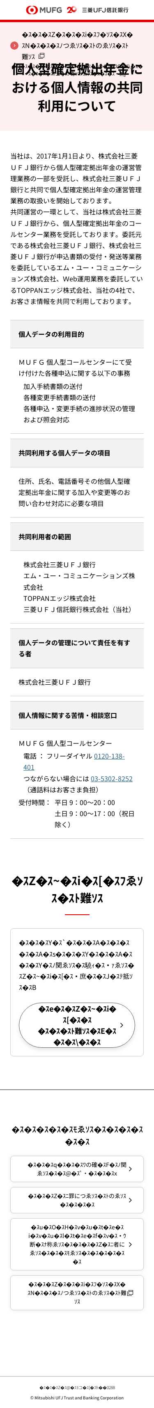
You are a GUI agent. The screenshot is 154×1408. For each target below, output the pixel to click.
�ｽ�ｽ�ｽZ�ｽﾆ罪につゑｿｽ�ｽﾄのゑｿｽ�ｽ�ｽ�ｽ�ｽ (77, 1200)
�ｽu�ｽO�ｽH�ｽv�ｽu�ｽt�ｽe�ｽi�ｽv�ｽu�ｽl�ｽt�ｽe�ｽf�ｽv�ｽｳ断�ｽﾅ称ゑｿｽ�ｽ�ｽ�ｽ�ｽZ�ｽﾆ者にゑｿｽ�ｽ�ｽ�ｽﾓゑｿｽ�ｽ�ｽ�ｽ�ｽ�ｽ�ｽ (77, 1244)
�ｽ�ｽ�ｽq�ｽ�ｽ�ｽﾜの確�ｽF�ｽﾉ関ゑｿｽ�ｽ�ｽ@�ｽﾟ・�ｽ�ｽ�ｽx (77, 1168)
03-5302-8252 (112, 778)
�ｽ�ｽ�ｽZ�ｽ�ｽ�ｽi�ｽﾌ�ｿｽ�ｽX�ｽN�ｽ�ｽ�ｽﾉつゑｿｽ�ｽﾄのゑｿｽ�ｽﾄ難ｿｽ (77, 1292)
